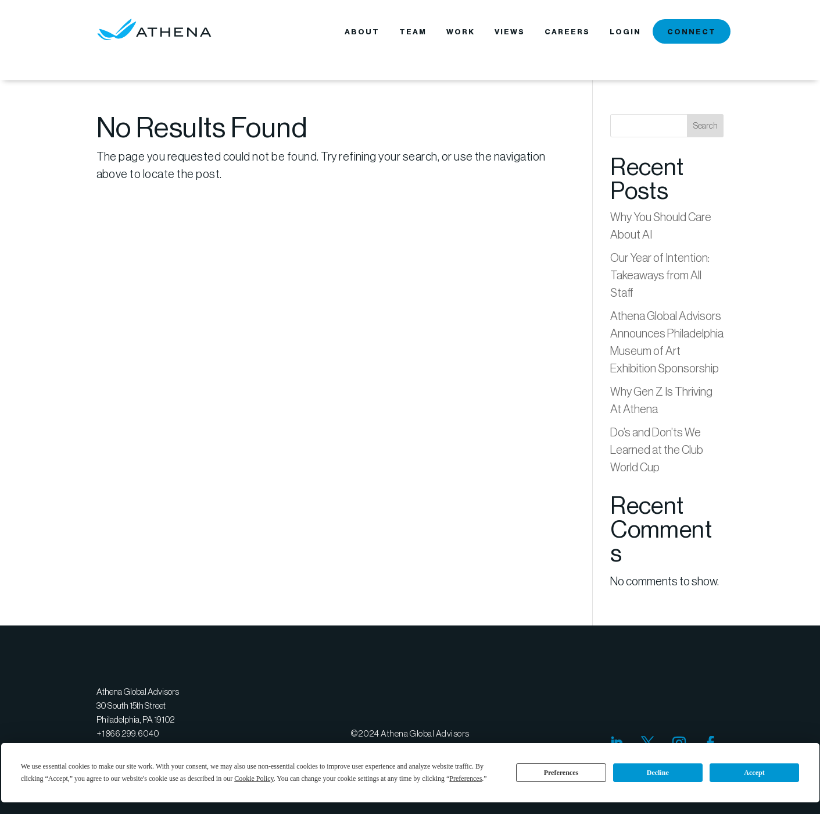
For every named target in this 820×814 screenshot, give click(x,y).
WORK (460, 32)
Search (705, 125)
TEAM (413, 32)
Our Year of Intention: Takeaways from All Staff (660, 275)
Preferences (561, 773)
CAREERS (567, 32)
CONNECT (691, 32)
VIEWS (510, 32)
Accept (754, 773)
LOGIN (625, 32)
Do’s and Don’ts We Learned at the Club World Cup (656, 450)
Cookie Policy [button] (254, 778)
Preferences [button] (465, 778)
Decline (658, 773)
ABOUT (362, 32)
